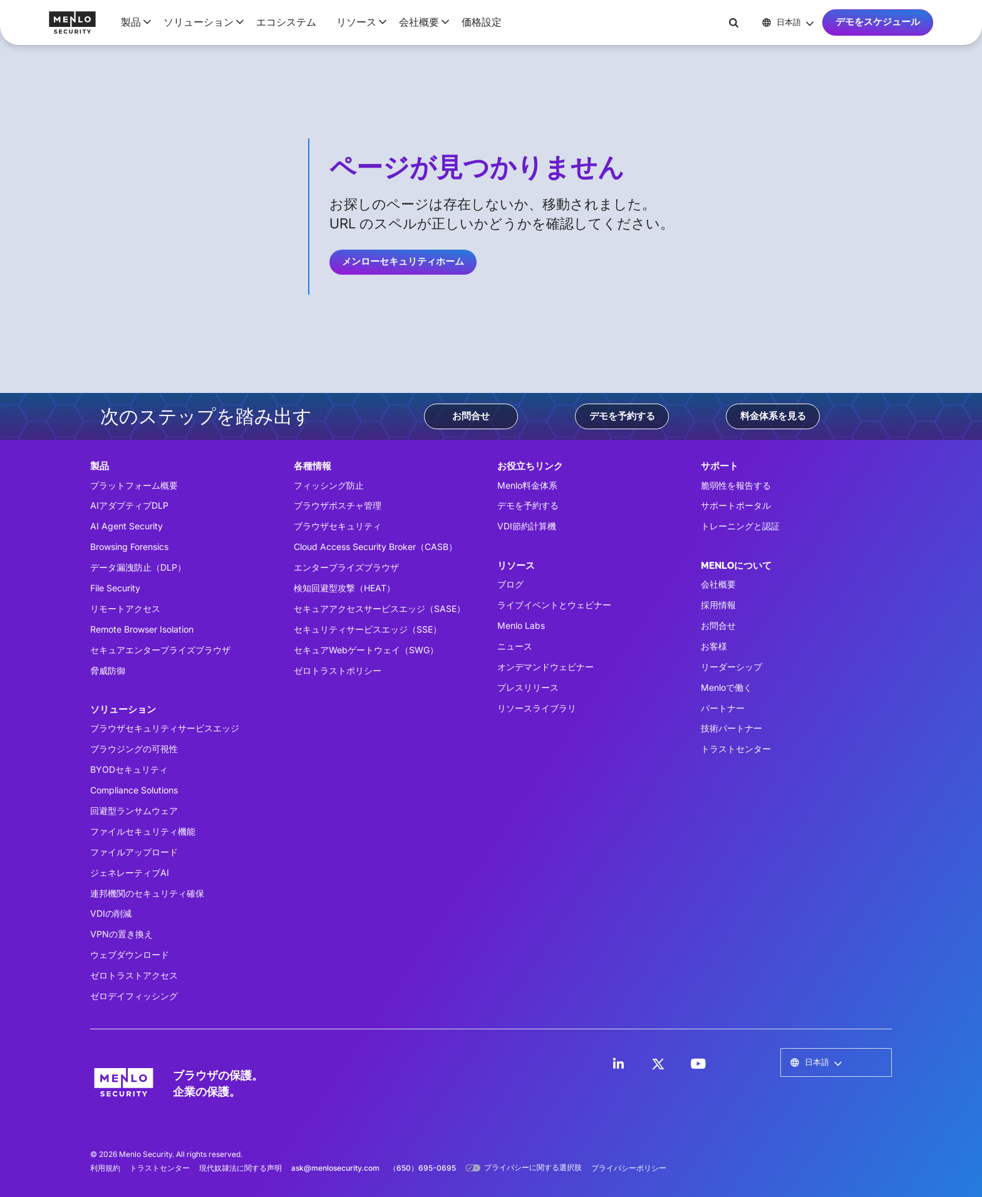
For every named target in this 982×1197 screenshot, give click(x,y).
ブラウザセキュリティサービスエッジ (164, 728)
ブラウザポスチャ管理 (337, 505)
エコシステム (286, 22)
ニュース (514, 646)
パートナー (723, 708)
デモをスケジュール (877, 22)
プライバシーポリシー (628, 1168)
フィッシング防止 (329, 485)
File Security (115, 588)
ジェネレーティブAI (129, 872)
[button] (132, 22)
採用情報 (718, 604)
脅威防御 (107, 670)
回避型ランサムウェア (134, 810)
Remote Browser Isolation (142, 629)
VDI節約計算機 (526, 526)
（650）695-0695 (422, 1168)
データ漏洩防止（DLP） (138, 567)
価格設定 (482, 22)
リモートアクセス (125, 608)
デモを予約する (622, 416)
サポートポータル (736, 505)
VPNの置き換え (121, 934)
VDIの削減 (111, 913)
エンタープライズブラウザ (346, 567)
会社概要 (718, 584)
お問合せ (471, 416)
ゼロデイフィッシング (134, 996)
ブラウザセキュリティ (337, 526)
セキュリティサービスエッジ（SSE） (368, 629)
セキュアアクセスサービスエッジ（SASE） (379, 608)
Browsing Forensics (129, 546)
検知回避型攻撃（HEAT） (344, 588)
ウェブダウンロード (129, 954)
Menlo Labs (521, 625)
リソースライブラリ (536, 708)
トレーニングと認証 (740, 526)
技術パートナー (731, 728)
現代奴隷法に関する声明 (240, 1168)
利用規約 (105, 1168)
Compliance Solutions (134, 790)
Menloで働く (726, 687)
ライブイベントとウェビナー (554, 604)
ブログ (510, 584)
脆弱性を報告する (736, 485)
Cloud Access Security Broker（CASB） (375, 546)
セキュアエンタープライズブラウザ (160, 649)
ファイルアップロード (134, 852)
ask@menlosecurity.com (335, 1168)
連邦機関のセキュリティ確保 (147, 893)
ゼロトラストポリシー (337, 670)
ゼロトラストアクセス (134, 975)
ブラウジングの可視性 (134, 748)
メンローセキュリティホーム (403, 261)
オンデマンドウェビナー (545, 666)
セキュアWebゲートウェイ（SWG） (366, 649)
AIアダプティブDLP (129, 505)
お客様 (714, 646)
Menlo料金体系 (527, 485)
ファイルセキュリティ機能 (142, 831)
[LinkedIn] (618, 1063)
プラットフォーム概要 (134, 485)
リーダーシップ (731, 666)
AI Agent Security (126, 526)
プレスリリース (528, 687)
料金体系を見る (773, 416)
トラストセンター (736, 748)
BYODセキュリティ (129, 769)
